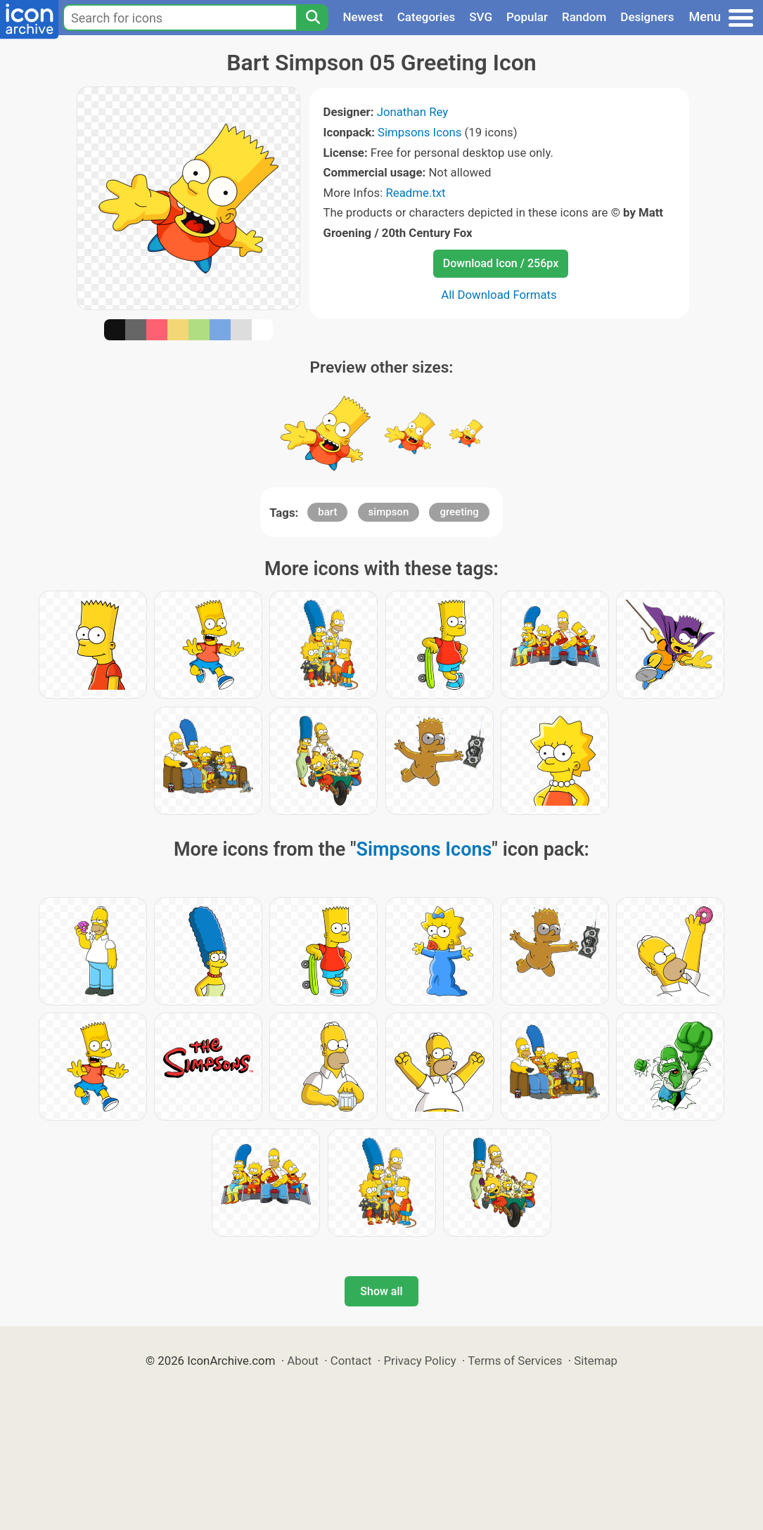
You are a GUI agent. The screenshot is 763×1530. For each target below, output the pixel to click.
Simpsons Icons (419, 132)
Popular (527, 17)
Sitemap (595, 1361)
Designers (647, 17)
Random (584, 17)
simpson (388, 512)
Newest (362, 17)
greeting (459, 512)
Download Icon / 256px (500, 263)
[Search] (312, 17)
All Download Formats (499, 295)
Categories (426, 17)
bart (327, 512)
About (303, 1361)
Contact (351, 1361)
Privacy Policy (419, 1361)
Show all (381, 1291)
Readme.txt (415, 193)
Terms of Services (515, 1361)
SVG (480, 17)
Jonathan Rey (413, 112)
